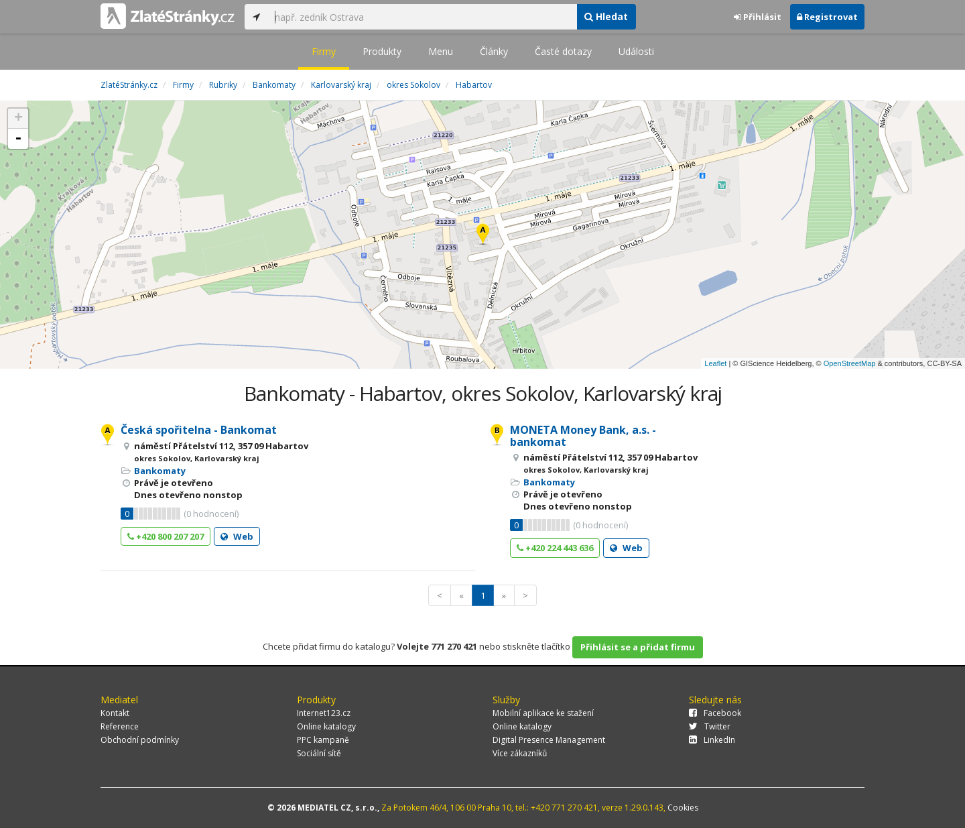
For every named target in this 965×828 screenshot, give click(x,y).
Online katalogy (326, 726)
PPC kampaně (323, 740)
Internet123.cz (323, 713)
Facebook (715, 713)
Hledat (606, 16)
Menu (440, 51)
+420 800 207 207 (165, 536)
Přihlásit (757, 17)
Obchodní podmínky (140, 740)
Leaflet (715, 363)
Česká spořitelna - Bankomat (199, 429)
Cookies (682, 807)
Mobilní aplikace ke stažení (543, 713)
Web (236, 536)
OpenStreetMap (850, 363)
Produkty (382, 51)
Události (636, 51)
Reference (120, 726)
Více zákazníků (520, 753)
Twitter (709, 726)
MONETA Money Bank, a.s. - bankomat (583, 435)
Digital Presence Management (549, 740)
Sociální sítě (319, 753)
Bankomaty (160, 471)
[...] (422, 16)
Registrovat (827, 17)
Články (494, 51)
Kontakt (115, 713)
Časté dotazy (563, 51)
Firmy (324, 51)
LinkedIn (712, 740)
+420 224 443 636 (555, 548)
